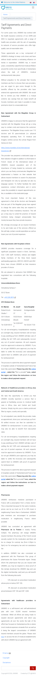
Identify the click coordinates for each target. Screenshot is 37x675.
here (2, 637)
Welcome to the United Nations (14, 2)
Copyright (6, 658)
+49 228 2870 (10, 297)
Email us (7, 653)
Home (5, 14)
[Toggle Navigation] (33, 7)
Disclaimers (7, 662)
